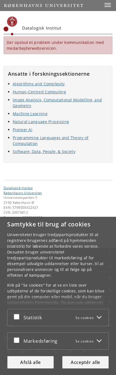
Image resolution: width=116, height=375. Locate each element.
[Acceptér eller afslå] (18, 316)
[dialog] (58, 296)
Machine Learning (30, 113)
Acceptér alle (85, 362)
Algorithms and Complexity (39, 83)
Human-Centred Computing (39, 91)
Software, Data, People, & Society (44, 151)
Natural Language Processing (41, 121)
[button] (107, 5)
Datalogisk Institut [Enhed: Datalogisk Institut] (18, 188)
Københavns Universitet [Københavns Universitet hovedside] (23, 193)
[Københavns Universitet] (10, 26)
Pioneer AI (22, 129)
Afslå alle (30, 362)
